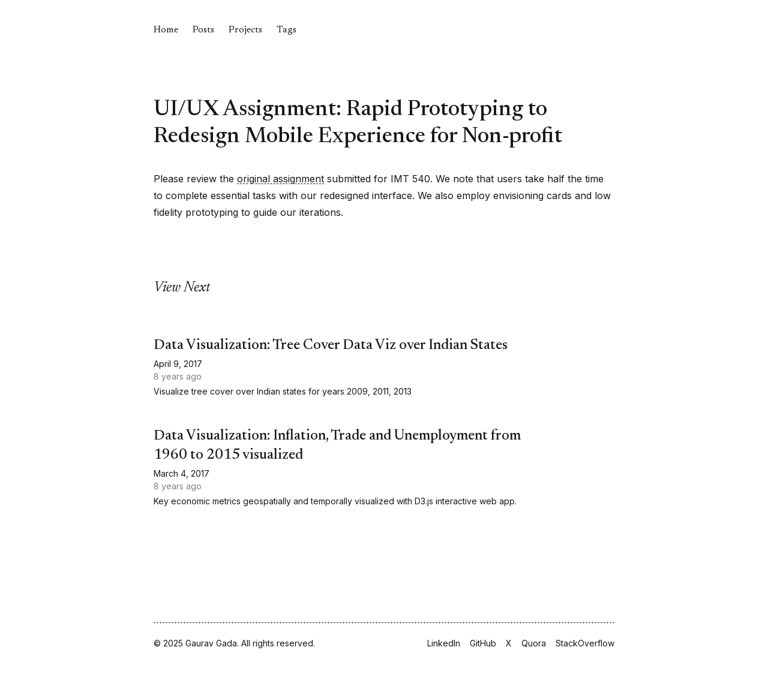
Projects (245, 30)
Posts (203, 30)
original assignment (280, 179)
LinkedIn (443, 643)
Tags (286, 30)
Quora (533, 643)
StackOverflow (585, 643)
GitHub (483, 643)
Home (166, 30)
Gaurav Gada (211, 643)
